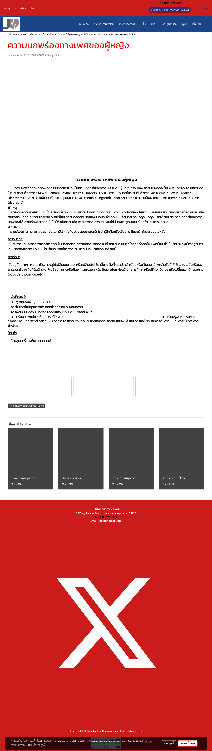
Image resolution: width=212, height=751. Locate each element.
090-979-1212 (173, 3)
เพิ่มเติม (196, 24)
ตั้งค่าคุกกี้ (169, 743)
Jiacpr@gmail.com (110, 520)
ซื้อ (144, 24)
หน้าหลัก (84, 24)
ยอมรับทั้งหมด (187, 743)
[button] (206, 24)
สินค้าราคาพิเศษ (128, 24)
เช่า (153, 24)
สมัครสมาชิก (26, 8)
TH (204, 8)
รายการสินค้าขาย (104, 24)
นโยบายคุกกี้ (39, 745)
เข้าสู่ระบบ (10, 8)
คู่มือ (184, 24)
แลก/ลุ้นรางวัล (169, 24)
